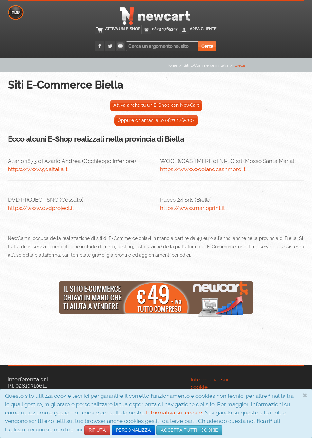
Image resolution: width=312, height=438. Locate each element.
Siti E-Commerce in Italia (206, 65)
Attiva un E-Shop (122, 29)
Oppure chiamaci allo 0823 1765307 (156, 120)
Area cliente (203, 29)
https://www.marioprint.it (192, 208)
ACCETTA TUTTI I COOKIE (189, 430)
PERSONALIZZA (133, 430)
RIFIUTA (97, 430)
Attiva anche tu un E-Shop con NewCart (156, 105)
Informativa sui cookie (174, 412)
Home (171, 65)
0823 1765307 (165, 29)
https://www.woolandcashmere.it (203, 169)
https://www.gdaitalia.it (38, 169)
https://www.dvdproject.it (41, 208)
